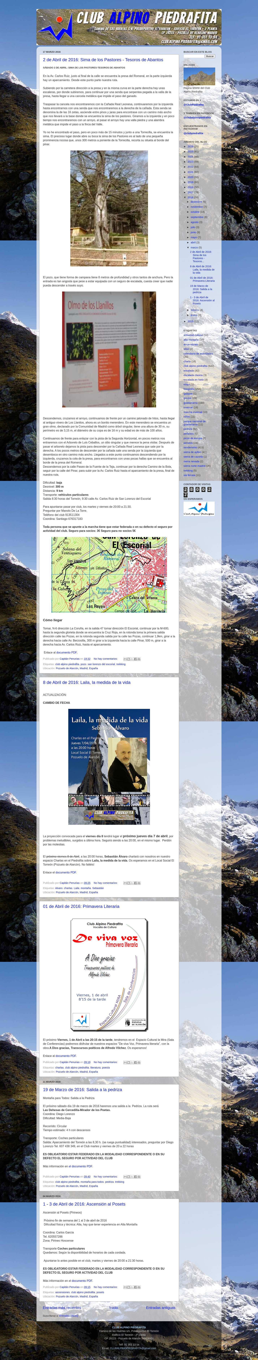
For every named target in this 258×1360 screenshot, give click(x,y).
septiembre (197, 217)
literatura (95, 1067)
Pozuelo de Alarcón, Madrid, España (77, 668)
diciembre (197, 201)
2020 (191, 177)
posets (100, 1292)
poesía (106, 1067)
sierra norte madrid (194, 465)
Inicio (113, 1308)
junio (194, 232)
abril (193, 242)
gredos (188, 398)
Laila (76, 888)
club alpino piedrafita (67, 664)
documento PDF (66, 652)
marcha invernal (193, 412)
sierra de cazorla (193, 456)
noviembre (197, 206)
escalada (189, 370)
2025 (191, 151)
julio (193, 227)
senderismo (190, 447)
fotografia (189, 388)
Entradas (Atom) (68, 1315)
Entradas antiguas (160, 1308)
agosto (195, 222)
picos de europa (193, 438)
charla (187, 361)
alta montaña (191, 339)
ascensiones (62, 1292)
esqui (187, 384)
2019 (191, 182)
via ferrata (189, 475)
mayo (194, 237)
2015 (191, 321)
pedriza (109, 1181)
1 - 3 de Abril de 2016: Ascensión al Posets (84, 1204)
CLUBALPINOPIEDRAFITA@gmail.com (133, 1348)
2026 (191, 146)
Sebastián (98, 888)
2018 (191, 187)
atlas (186, 348)
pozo (83, 664)
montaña (86, 888)
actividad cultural (193, 335)
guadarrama (191, 402)
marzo (195, 247)
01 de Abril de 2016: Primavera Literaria (81, 906)
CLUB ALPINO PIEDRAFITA (129, 1327)
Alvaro (59, 888)
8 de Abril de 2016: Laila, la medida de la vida (86, 682)
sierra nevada (191, 461)
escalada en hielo (194, 379)
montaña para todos (92, 1181)
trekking (120, 664)
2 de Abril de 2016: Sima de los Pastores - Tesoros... (201, 256)
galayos (188, 393)
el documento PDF (80, 1166)
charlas (68, 888)
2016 (191, 197)
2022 (191, 166)
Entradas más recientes (62, 1308)
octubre (195, 211)
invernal (188, 407)
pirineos (188, 442)
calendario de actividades (198, 353)
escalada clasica (193, 375)
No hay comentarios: (106, 658)
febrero (195, 310)
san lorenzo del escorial (101, 664)
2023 (191, 161)
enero (194, 315)
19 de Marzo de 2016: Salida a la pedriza (82, 1089)
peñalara (189, 433)
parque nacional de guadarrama (195, 423)
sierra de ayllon (192, 452)
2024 (191, 156)
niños (187, 416)
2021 (191, 172)
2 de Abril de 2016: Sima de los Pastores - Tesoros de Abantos (103, 59)
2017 (191, 192)
